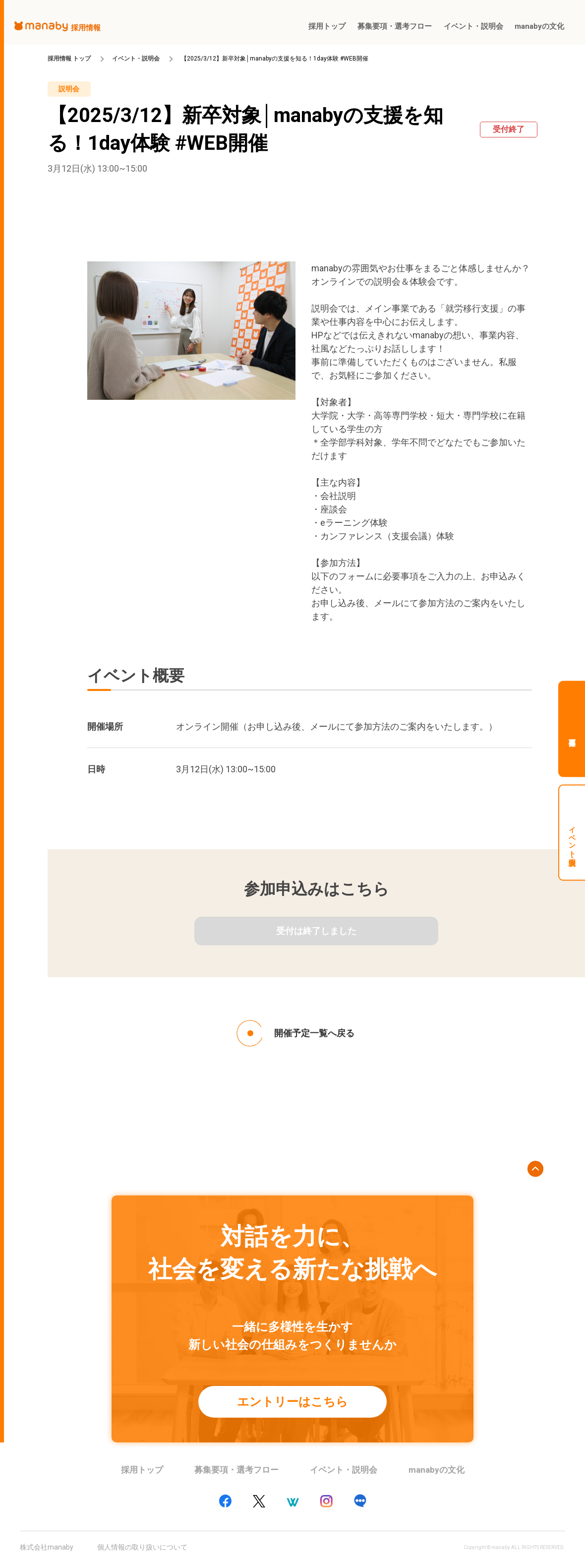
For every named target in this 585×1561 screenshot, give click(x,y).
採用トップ (142, 1470)
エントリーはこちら (292, 1402)
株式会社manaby (46, 1547)
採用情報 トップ (69, 58)
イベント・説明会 (136, 58)
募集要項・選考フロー (236, 1470)
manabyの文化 (437, 1470)
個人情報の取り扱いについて (142, 1547)
